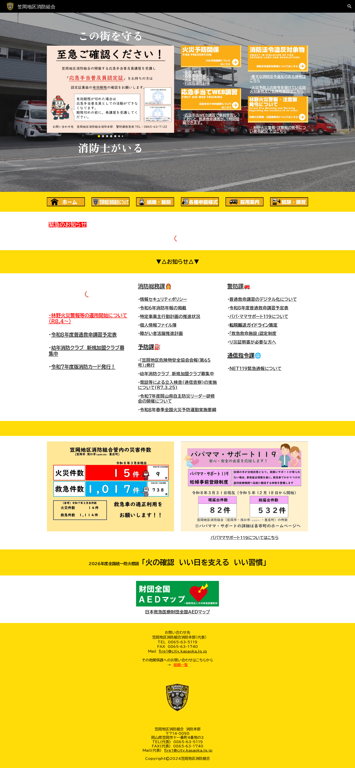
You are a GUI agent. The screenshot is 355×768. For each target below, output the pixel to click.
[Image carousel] (110, 91)
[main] (110, 35)
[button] (349, 6)
